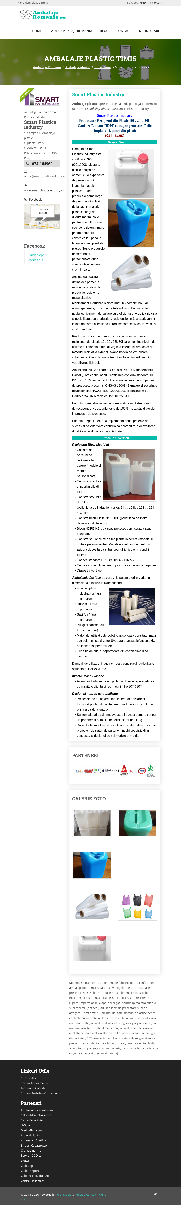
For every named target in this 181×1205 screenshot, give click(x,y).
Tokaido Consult (85, 1194)
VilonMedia (63, 1194)
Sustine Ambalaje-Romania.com (42, 1093)
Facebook (33, 199)
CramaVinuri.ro (31, 1150)
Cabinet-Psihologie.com (36, 1115)
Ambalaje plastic (77, 67)
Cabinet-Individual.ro (35, 1176)
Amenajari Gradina (33, 1140)
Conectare (149, 31)
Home (37, 31)
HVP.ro (25, 1125)
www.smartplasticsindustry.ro (42, 187)
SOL (23, 1200)
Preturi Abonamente (34, 1083)
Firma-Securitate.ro (33, 1120)
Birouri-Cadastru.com (35, 1145)
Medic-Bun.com (31, 1130)
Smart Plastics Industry (98, 94)
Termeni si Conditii (33, 1088)
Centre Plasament (32, 1181)
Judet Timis (103, 67)
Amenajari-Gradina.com (37, 1110)
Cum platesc (29, 1078)
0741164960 (42, 163)
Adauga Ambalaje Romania (145, 3)
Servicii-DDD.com (32, 1155)
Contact (123, 31)
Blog (104, 31)
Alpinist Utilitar (31, 1135)
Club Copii (27, 1166)
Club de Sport (30, 1171)
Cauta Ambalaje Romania (70, 31)
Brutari (25, 1160)
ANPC (102, 1194)
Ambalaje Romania (47, 67)
